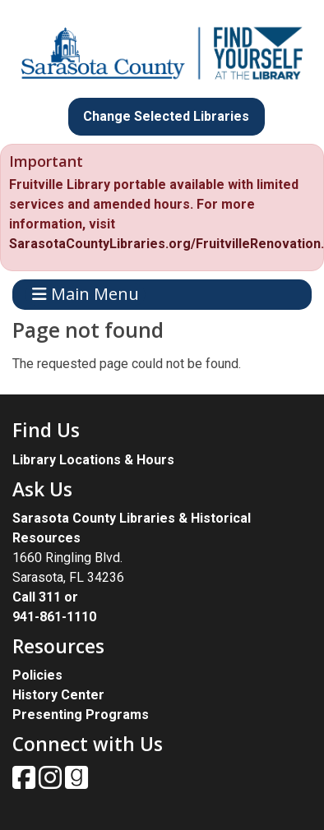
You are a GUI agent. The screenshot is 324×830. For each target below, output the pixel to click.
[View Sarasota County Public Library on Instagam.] (52, 783)
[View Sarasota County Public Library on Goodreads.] (76, 783)
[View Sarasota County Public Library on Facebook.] (25, 783)
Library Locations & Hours (93, 460)
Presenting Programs (80, 714)
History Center (58, 695)
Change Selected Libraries (166, 116)
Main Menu (85, 295)
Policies (37, 675)
